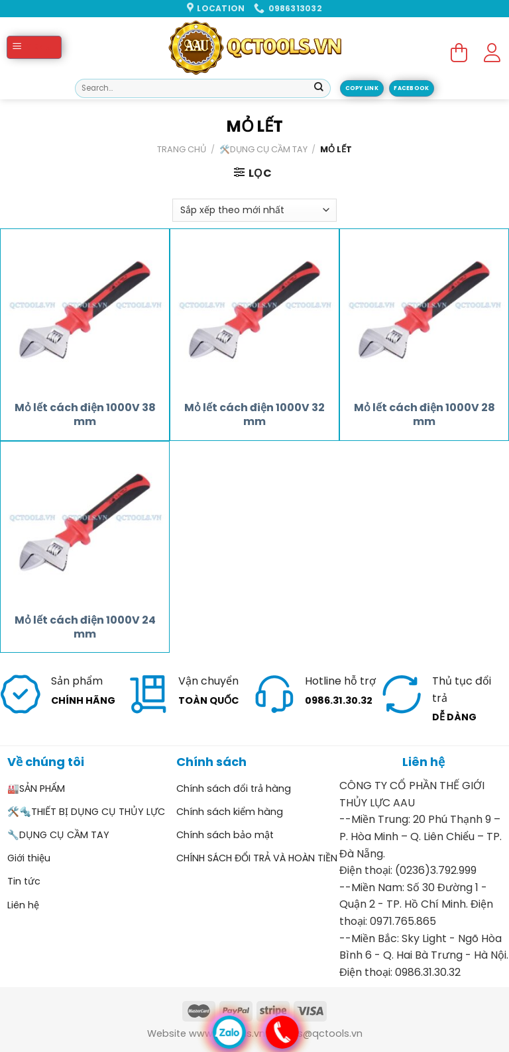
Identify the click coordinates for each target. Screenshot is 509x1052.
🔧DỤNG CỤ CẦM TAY (58, 834)
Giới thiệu (28, 858)
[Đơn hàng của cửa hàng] (254, 210)
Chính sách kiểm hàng (229, 811)
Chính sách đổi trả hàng (233, 788)
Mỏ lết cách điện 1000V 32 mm (254, 415)
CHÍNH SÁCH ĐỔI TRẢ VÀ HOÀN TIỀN (256, 858)
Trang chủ (181, 149)
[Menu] (34, 47)
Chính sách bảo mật (225, 834)
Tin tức (23, 881)
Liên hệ (23, 905)
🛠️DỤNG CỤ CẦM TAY (263, 149)
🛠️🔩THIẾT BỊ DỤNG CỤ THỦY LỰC (86, 811)
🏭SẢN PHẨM (36, 788)
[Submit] (319, 88)
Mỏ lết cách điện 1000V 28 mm (424, 415)
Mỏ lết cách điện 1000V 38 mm (85, 415)
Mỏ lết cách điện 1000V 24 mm (85, 628)
